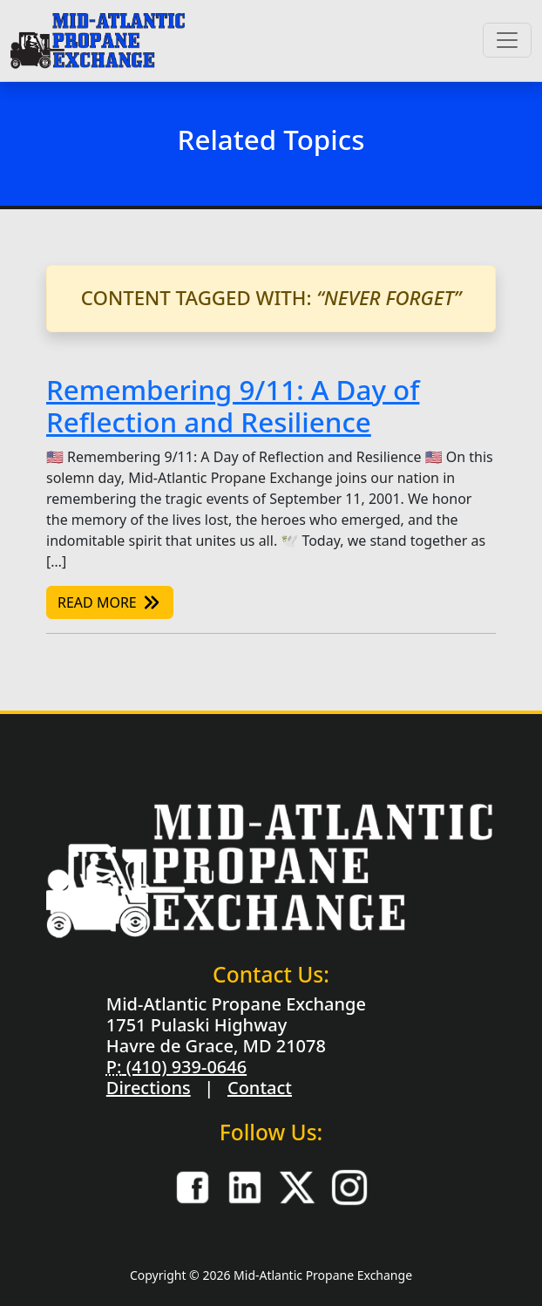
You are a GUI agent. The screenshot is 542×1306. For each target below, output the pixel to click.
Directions (148, 1087)
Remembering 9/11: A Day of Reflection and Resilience (232, 406)
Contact (259, 1087)
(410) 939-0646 (184, 1066)
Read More (110, 602)
